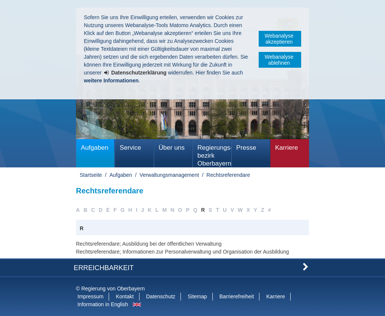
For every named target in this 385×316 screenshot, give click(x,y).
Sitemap (197, 296)
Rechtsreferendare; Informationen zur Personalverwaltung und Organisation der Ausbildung (182, 252)
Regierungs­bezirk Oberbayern (214, 155)
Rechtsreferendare (228, 175)
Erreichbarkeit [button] (104, 268)
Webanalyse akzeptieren (279, 39)
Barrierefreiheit (236, 296)
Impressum (90, 296)
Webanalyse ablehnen (279, 60)
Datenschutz (161, 296)
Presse (246, 147)
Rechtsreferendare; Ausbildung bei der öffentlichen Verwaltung (148, 244)
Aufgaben (94, 147)
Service (130, 147)
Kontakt (124, 296)
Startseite (91, 175)
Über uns (172, 147)
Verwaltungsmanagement (169, 175)
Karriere (286, 147)
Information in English (102, 304)
